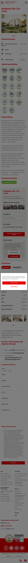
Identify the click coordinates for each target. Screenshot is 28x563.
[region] (14, 281)
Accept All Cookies (14, 282)
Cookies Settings (14, 286)
